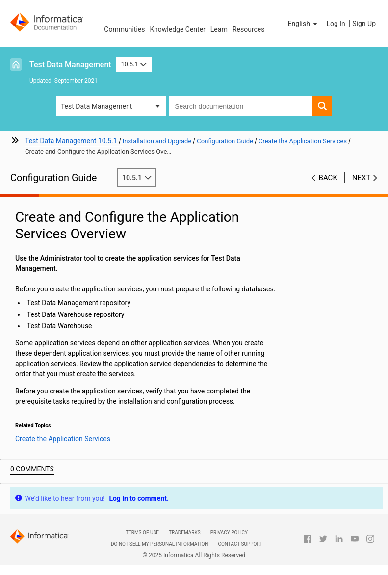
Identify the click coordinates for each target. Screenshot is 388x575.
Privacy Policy (229, 532)
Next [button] (361, 177)
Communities (124, 29)
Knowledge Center (177, 29)
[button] (303, 23)
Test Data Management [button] (96, 106)
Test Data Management (70, 64)
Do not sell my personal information (159, 544)
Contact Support (240, 544)
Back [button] (328, 177)
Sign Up (364, 23)
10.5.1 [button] (134, 64)
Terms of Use (142, 532)
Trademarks (185, 532)
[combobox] (240, 106)
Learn (219, 29)
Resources (249, 29)
